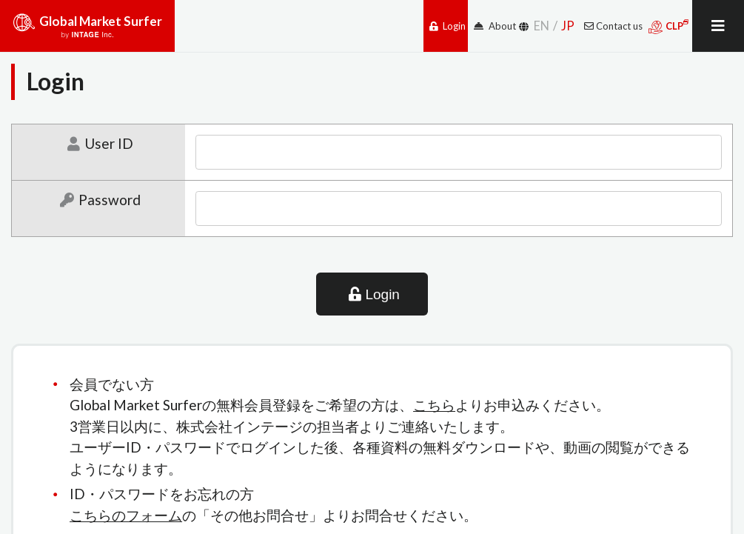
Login (447, 26)
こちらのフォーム (126, 515)
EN (541, 26)
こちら (434, 404)
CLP (668, 26)
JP (567, 26)
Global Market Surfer (87, 31)
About (495, 26)
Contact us (613, 26)
